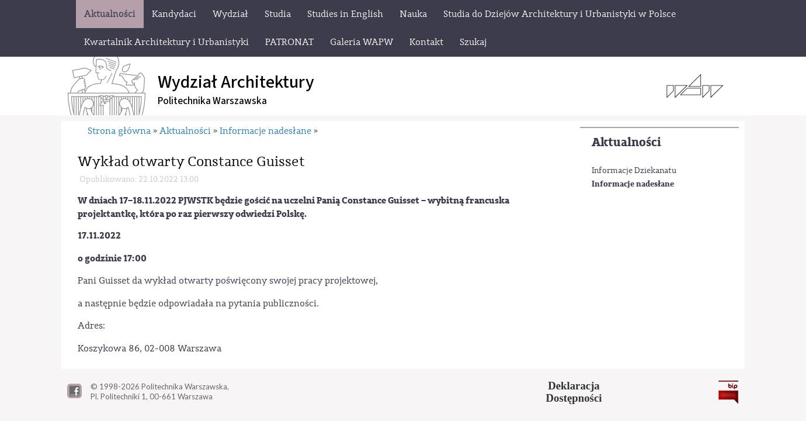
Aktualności (626, 142)
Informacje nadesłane (633, 183)
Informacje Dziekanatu (634, 170)
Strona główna (119, 131)
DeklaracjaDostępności (574, 391)
